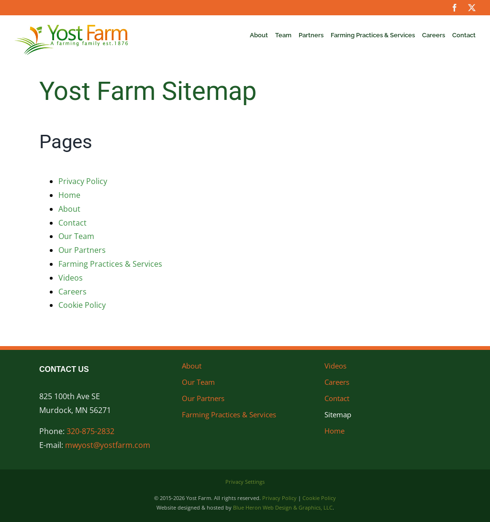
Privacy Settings (245, 481)
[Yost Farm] (71, 28)
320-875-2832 (90, 431)
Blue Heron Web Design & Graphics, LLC (283, 507)
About (69, 209)
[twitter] (472, 7)
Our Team (76, 236)
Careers (72, 291)
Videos (70, 277)
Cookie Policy (82, 305)
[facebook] (454, 7)
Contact (72, 223)
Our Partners (82, 250)
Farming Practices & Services (110, 264)
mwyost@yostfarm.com (107, 445)
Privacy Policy (82, 181)
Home (69, 195)
